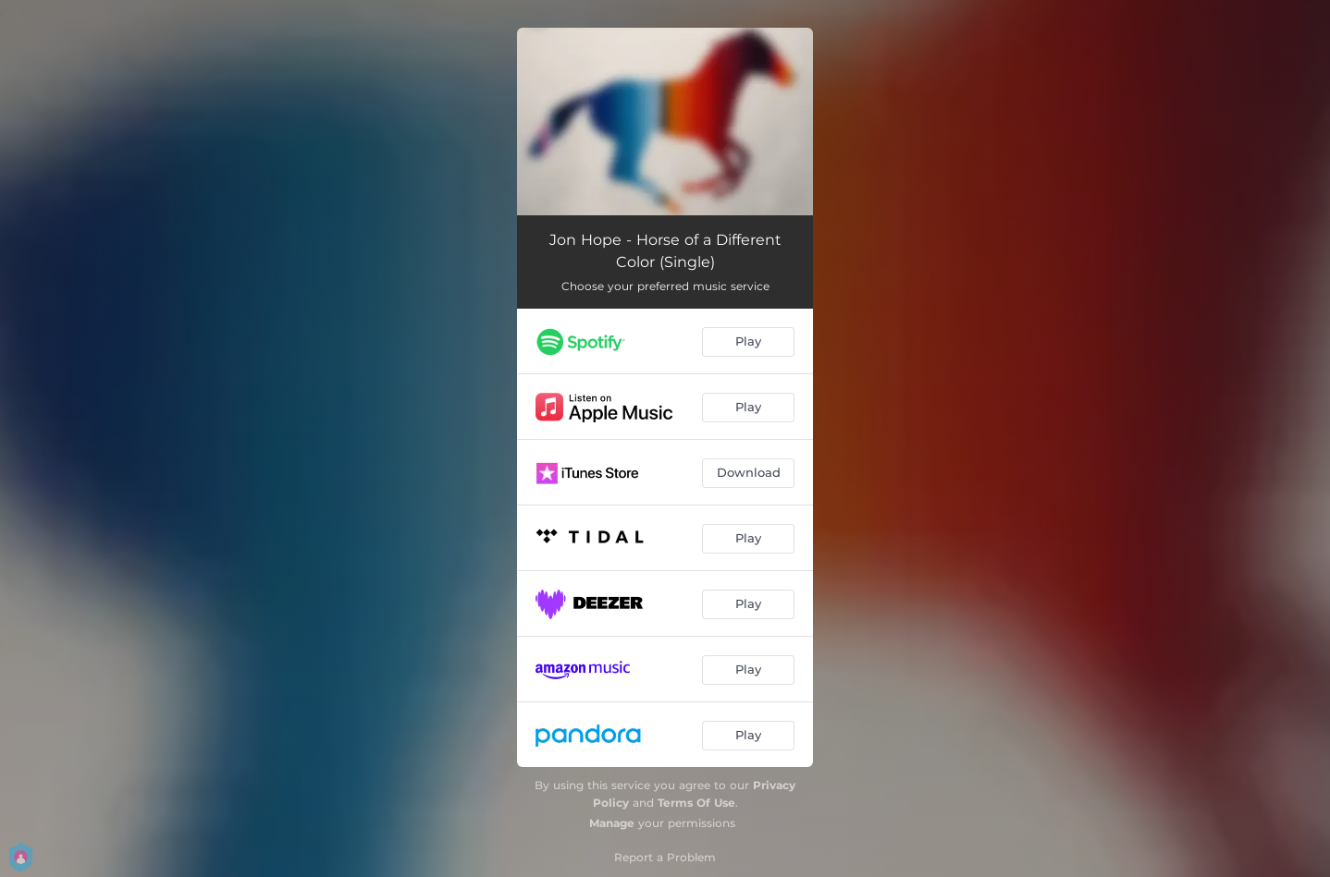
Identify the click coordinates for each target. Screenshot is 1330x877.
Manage (611, 823)
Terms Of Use (696, 803)
